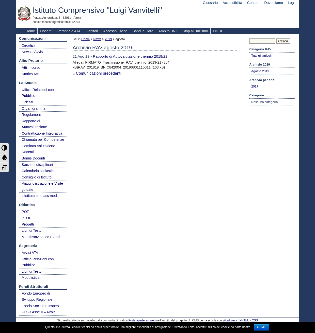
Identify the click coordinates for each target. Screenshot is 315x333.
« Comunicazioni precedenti (97, 73)
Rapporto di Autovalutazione (34, 124)
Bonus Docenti (33, 158)
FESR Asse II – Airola (39, 312)
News (97, 39)
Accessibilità (232, 3)
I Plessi (27, 102)
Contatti (253, 3)
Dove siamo (273, 3)
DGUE (218, 31)
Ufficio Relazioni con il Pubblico (39, 93)
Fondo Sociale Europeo (40, 306)
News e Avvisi (33, 52)
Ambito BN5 (167, 31)
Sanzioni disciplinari (37, 165)
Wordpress (230, 320)
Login (292, 3)
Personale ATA (68, 31)
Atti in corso (31, 68)
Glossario (210, 3)
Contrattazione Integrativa (42, 133)
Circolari (28, 45)
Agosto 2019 (260, 71)
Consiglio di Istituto (36, 177)
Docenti (46, 31)
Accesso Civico (115, 31)
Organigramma (33, 108)
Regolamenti (32, 115)
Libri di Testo (32, 230)
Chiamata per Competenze (43, 139)
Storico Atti (30, 74)
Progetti (28, 224)
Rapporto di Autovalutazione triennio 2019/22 (130, 56)
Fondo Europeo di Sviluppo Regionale (37, 296)
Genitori (92, 31)
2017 (254, 86)
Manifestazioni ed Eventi (41, 237)
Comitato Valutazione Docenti (38, 149)
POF (25, 212)
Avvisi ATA (30, 253)
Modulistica (30, 278)
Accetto (261, 327)
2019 (108, 39)
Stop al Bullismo (195, 31)
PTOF (26, 218)
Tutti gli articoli (261, 55)
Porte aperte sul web (142, 320)
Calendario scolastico (38, 171)
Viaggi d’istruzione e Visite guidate (42, 186)
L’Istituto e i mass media (41, 196)
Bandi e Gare (142, 31)
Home (30, 31)
